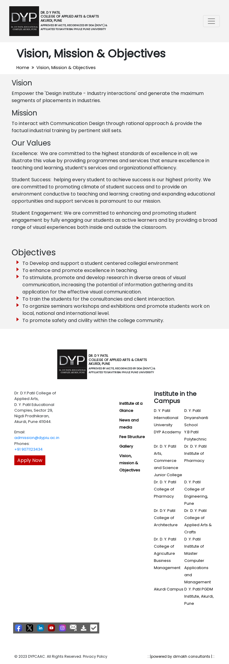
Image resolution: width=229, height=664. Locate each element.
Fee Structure (132, 436)
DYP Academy (167, 432)
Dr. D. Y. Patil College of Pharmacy (165, 489)
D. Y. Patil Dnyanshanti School (196, 417)
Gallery (126, 446)
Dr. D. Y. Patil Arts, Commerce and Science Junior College (168, 460)
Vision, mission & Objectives (129, 463)
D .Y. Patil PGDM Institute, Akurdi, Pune (199, 596)
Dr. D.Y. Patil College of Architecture (166, 517)
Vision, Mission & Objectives (66, 68)
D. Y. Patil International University (166, 417)
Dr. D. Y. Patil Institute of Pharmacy (195, 453)
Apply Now (29, 460)
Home (22, 68)
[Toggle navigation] (211, 21)
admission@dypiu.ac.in (36, 437)
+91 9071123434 (28, 449)
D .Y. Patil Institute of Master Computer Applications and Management (197, 561)
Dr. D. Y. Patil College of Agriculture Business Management (167, 553)
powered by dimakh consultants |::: (183, 656)
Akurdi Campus (168, 589)
